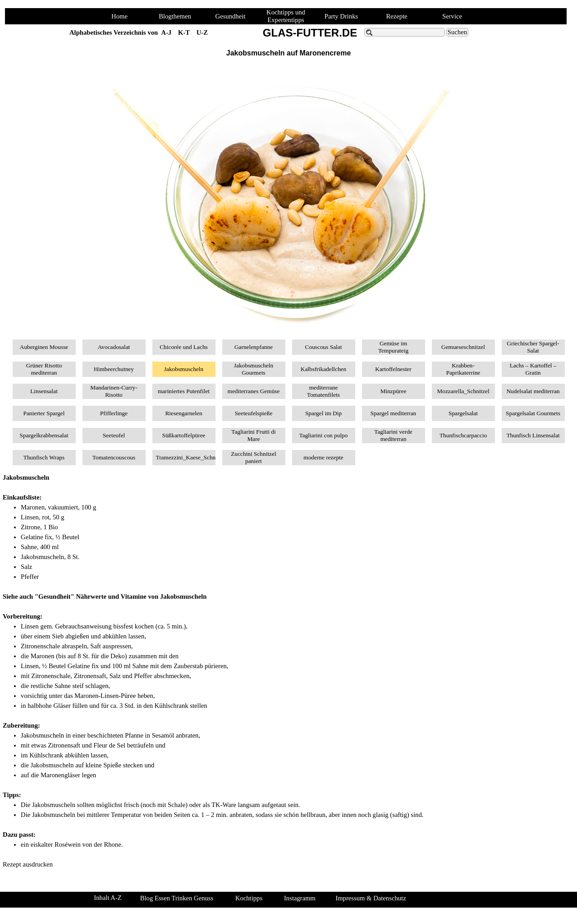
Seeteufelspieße (254, 413)
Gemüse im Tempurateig (393, 347)
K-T (184, 32)
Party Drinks (341, 16)
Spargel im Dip (323, 413)
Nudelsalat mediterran (532, 391)
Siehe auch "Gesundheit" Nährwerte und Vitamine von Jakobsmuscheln (104, 596)
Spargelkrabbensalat (44, 435)
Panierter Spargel (44, 413)
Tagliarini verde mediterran (393, 435)
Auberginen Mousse (44, 347)
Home (119, 16)
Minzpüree (393, 391)
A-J (166, 32)
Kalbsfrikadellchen (323, 369)
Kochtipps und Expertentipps (285, 16)
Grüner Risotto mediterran (44, 369)
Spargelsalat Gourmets (533, 413)
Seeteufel (114, 435)
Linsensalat (44, 391)
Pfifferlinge (114, 413)
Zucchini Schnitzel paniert (253, 457)
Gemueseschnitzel (463, 347)
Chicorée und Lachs (184, 347)
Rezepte (396, 16)
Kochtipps (248, 898)
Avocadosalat (114, 347)
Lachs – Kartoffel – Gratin (533, 369)
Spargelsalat (463, 413)
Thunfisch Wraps (43, 457)
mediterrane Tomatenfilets (323, 391)
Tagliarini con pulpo (323, 435)
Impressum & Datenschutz (370, 898)
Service (452, 16)
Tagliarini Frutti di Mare (253, 435)
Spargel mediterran (394, 413)
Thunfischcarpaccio (463, 435)
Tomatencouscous (113, 457)
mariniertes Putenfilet (184, 391)
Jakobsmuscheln (183, 369)
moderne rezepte (323, 457)
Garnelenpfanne (253, 347)
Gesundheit (230, 16)
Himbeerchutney (114, 369)
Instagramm (300, 898)
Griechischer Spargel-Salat (533, 347)
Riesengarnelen (183, 413)
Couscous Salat (323, 347)
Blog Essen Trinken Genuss (176, 898)
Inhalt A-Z (107, 897)
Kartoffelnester (393, 369)
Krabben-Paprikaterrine (463, 369)
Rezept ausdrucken (28, 864)
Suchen (457, 32)
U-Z (202, 32)
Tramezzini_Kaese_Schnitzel (191, 457)
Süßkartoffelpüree (184, 435)
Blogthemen (175, 16)
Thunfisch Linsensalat (532, 435)
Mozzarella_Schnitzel (463, 391)
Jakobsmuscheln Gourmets (253, 369)
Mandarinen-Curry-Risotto (113, 391)
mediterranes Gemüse (254, 391)
